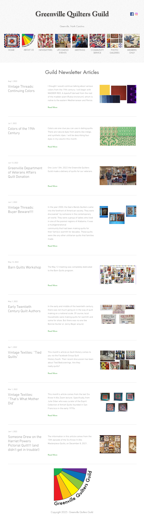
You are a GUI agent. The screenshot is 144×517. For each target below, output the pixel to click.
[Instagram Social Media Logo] (136, 14)
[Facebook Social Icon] (132, 14)
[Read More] (53, 107)
